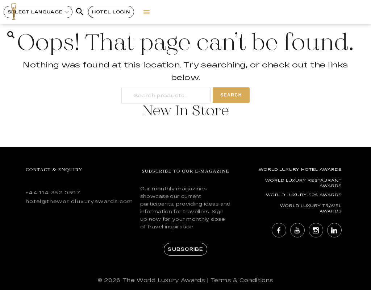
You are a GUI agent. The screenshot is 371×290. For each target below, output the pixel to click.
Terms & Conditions (241, 280)
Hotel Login (111, 11)
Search (231, 95)
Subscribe (185, 249)
